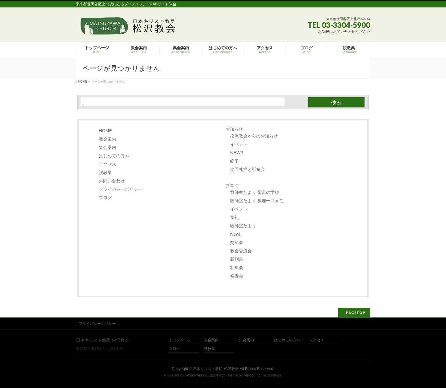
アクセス (107, 164)
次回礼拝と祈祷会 (247, 169)
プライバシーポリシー (120, 189)
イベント (238, 144)
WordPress (194, 375)
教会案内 (107, 139)
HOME (105, 130)
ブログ (105, 197)
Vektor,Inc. (253, 375)
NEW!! (236, 152)
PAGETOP (355, 313)
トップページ (180, 340)
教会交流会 (241, 250)
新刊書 (236, 259)
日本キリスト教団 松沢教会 (215, 369)
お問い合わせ (112, 180)
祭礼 (234, 217)
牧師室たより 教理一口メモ (256, 200)
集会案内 (107, 147)
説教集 (105, 172)
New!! (236, 234)
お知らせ (234, 129)
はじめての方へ (114, 155)
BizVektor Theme (223, 375)
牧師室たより (243, 225)
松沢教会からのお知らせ (254, 135)
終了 (234, 161)
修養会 (236, 275)
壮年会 (236, 267)
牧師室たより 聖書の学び (254, 192)
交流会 (236, 242)
